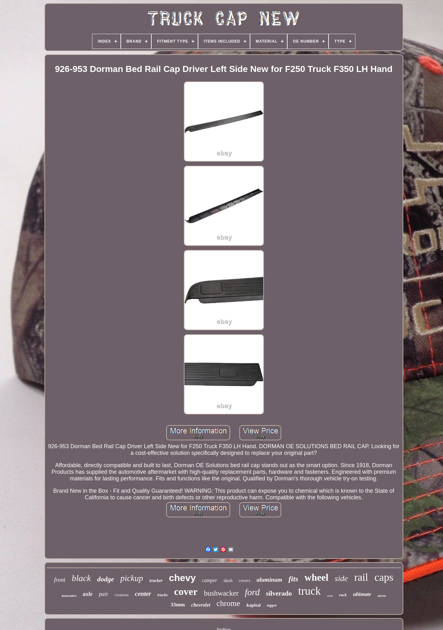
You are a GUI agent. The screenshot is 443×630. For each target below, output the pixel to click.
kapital (254, 605)
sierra (381, 595)
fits (293, 579)
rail (361, 577)
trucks (162, 594)
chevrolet (200, 605)
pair (103, 594)
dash (228, 580)
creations (122, 595)
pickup (131, 578)
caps (383, 577)
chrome (228, 603)
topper (272, 605)
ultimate (362, 594)
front (59, 579)
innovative (68, 595)
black (81, 578)
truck (309, 591)
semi (330, 595)
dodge (105, 579)
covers (244, 580)
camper (209, 580)
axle (88, 594)
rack (343, 594)
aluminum (269, 579)
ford (252, 592)
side (341, 578)
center (143, 593)
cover (186, 591)
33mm (178, 605)
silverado (279, 593)
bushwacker (221, 593)
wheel (317, 577)
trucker (156, 580)
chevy (182, 578)
